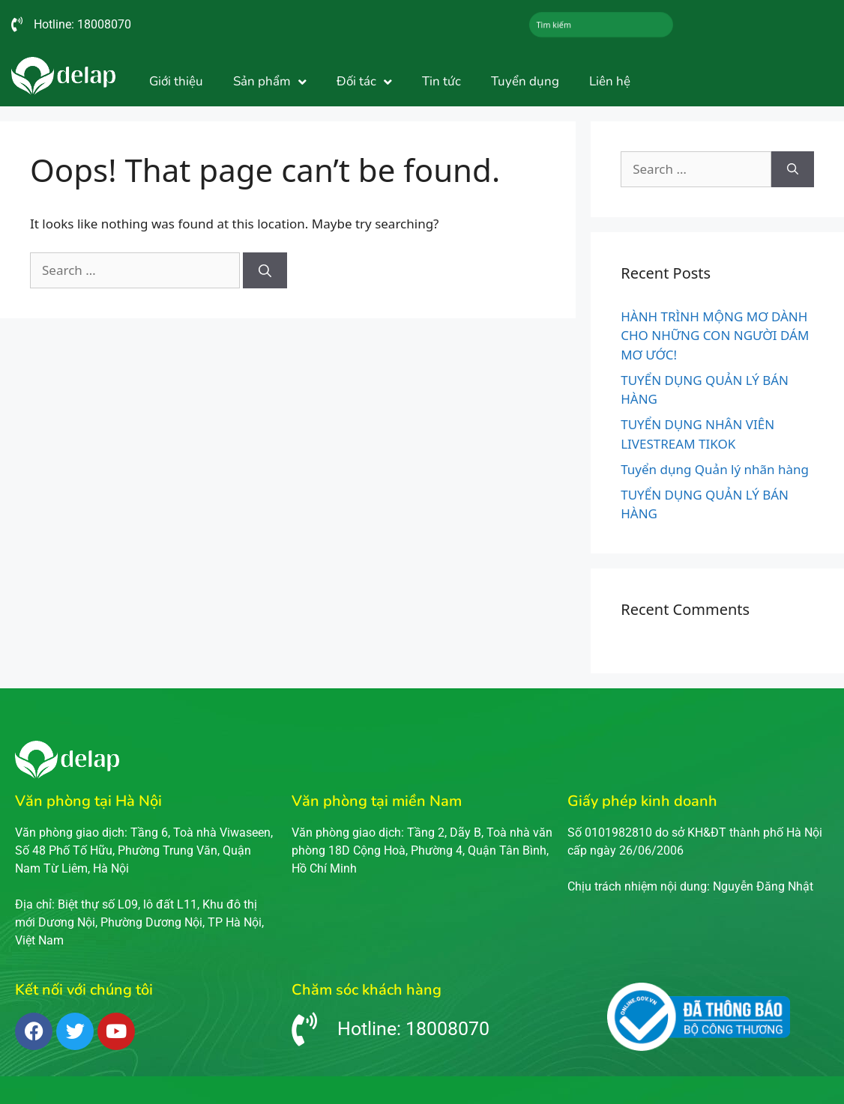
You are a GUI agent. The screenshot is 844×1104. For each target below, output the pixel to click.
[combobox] (601, 24)
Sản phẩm (270, 82)
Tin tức (441, 81)
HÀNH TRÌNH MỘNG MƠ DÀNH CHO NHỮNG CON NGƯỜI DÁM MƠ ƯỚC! (715, 335)
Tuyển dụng (525, 81)
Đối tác (364, 82)
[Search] (265, 270)
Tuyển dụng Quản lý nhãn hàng (715, 469)
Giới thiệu (176, 81)
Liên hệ (609, 81)
